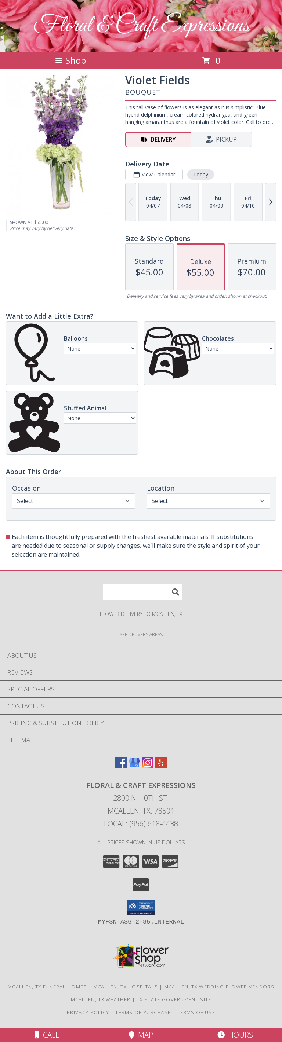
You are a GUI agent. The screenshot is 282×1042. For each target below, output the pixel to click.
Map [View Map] (141, 1035)
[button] (141, 907)
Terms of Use (196, 1012)
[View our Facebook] (121, 766)
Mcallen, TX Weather (101, 999)
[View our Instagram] (147, 766)
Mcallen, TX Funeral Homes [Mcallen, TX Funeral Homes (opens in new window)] (47, 986)
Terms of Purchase (143, 1012)
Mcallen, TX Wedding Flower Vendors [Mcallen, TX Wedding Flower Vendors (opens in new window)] (219, 986)
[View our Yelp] (161, 766)
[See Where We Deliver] (141, 634)
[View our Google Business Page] (134, 766)
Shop (70, 60)
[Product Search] (142, 592)
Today (200, 174)
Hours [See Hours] (235, 1035)
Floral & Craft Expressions (141, 26)
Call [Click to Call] (47, 1035)
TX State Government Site (174, 999)
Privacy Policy (88, 1012)
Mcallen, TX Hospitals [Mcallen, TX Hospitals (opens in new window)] (125, 986)
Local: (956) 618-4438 (141, 824)
